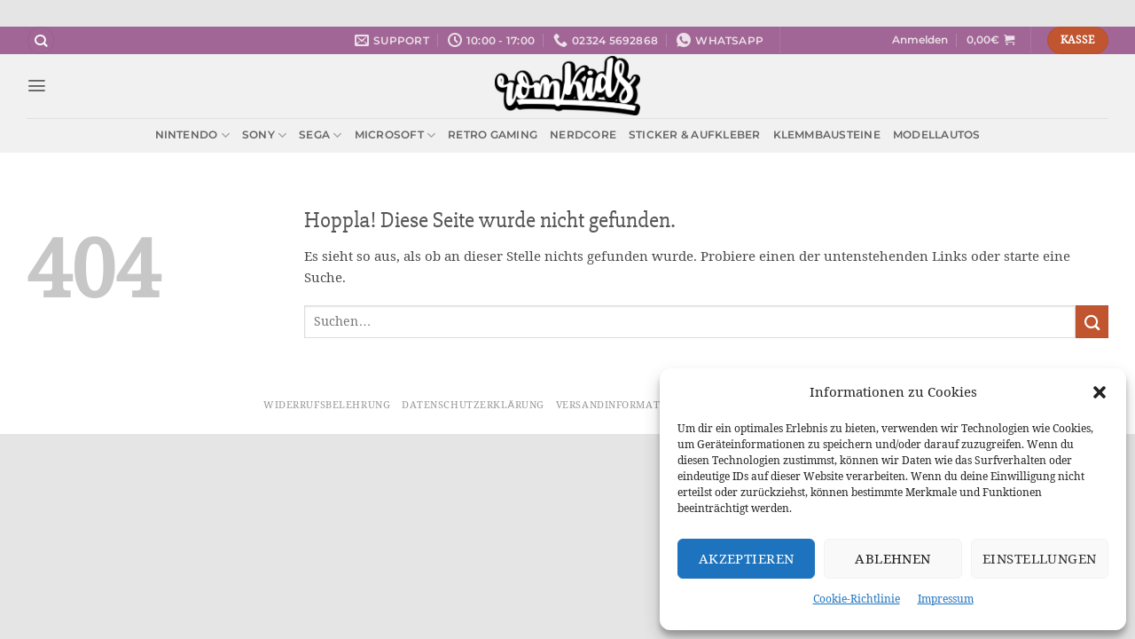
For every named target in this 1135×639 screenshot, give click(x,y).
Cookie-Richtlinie (856, 598)
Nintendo (192, 135)
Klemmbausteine (827, 134)
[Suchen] (40, 40)
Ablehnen (893, 558)
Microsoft (395, 135)
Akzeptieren (746, 558)
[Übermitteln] (1092, 321)
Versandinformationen (624, 404)
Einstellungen (1039, 558)
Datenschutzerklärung (473, 404)
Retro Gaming (492, 134)
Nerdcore (583, 134)
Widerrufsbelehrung (326, 404)
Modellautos (937, 134)
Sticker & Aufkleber (695, 134)
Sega (320, 135)
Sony (264, 135)
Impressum (946, 598)
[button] (1099, 392)
